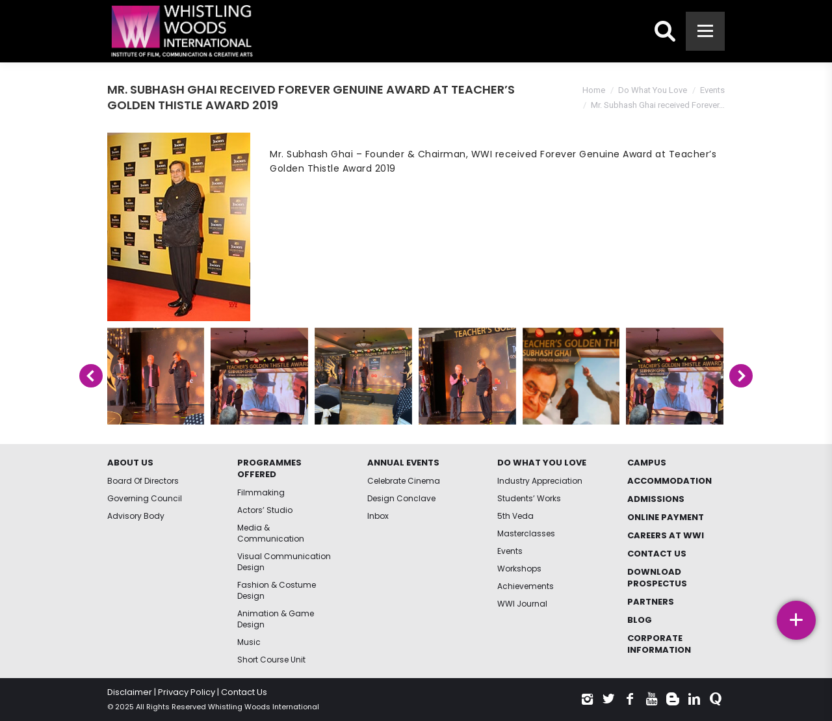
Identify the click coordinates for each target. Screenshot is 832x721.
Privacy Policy (186, 692)
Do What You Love (652, 90)
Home (593, 90)
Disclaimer (129, 692)
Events (712, 90)
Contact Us (244, 692)
